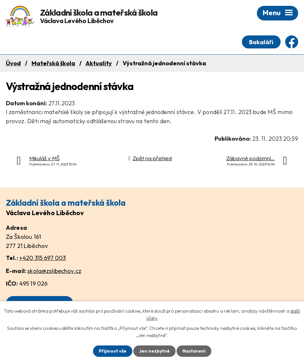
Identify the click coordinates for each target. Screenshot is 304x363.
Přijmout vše (112, 351)
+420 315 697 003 (42, 258)
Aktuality (99, 63)
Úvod (13, 63)
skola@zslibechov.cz (54, 271)
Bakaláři (261, 42)
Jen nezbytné (154, 351)
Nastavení (193, 351)
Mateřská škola (53, 63)
